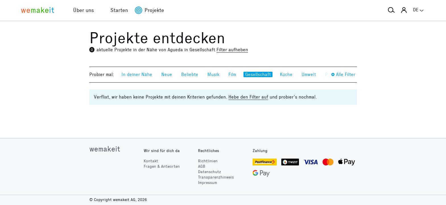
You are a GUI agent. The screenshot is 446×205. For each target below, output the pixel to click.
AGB (201, 166)
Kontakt (151, 161)
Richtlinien (208, 161)
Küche (286, 74)
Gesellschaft (258, 74)
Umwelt (309, 74)
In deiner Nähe (136, 74)
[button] (391, 10)
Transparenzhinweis (216, 177)
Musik (213, 74)
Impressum (207, 182)
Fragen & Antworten (162, 166)
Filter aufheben (232, 49)
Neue (166, 74)
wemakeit (104, 148)
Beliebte (189, 74)
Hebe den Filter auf (248, 97)
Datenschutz (209, 171)
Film (232, 74)
